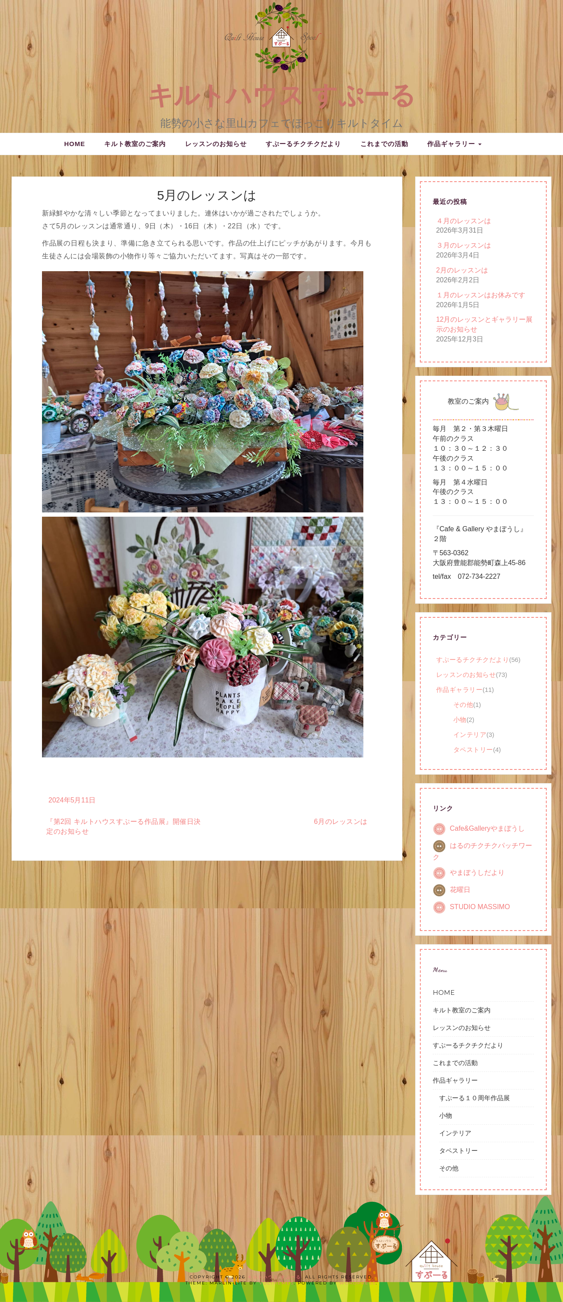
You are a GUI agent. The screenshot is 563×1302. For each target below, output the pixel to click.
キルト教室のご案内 (135, 143)
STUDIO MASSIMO (480, 906)
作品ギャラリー (454, 143)
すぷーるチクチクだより (303, 143)
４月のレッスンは (463, 220)
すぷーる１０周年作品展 (474, 1098)
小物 (460, 719)
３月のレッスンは (463, 245)
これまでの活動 (384, 143)
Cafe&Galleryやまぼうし (487, 828)
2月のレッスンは (462, 270)
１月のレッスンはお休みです (480, 295)
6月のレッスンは (341, 821)
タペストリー (473, 749)
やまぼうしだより (477, 872)
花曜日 (460, 889)
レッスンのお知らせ (216, 143)
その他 (463, 704)
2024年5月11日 (72, 800)
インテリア (470, 734)
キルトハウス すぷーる (281, 95)
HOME (74, 143)
